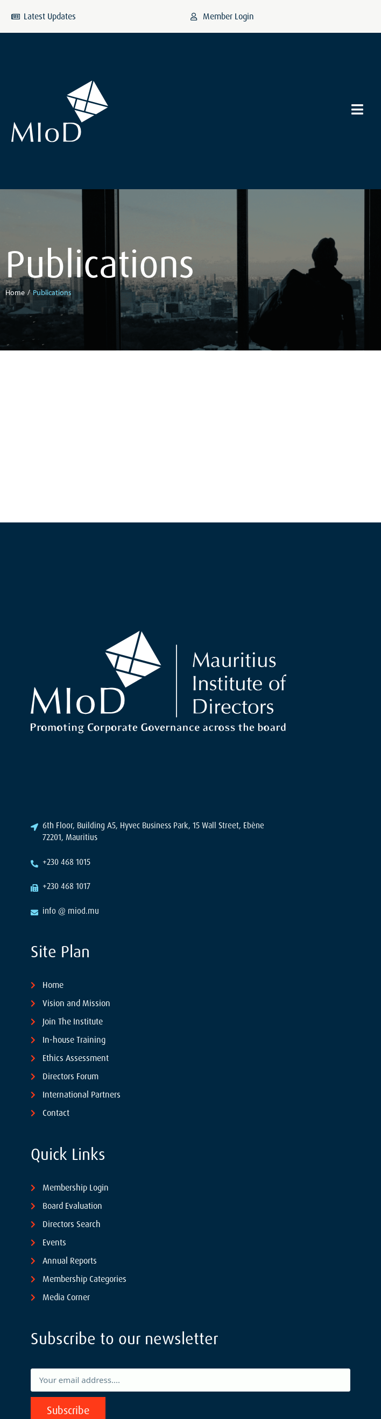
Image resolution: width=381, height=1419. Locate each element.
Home (15, 292)
